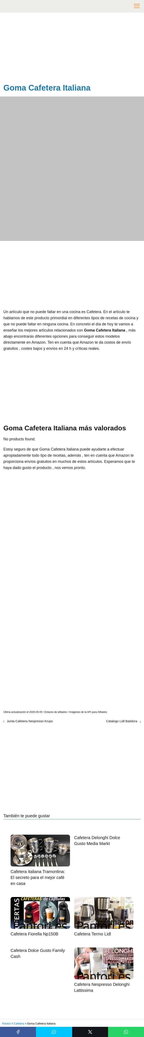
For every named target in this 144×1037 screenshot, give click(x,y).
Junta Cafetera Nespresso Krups (30, 721)
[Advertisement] (72, 48)
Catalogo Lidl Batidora (121, 721)
